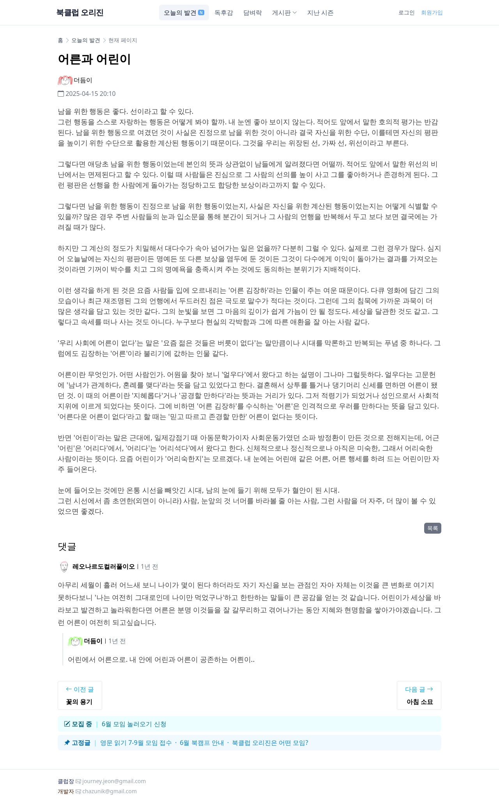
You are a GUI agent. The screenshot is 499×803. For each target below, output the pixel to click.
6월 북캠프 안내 (202, 742)
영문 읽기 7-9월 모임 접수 (136, 742)
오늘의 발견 (184, 12)
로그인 (406, 12)
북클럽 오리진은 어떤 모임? (270, 742)
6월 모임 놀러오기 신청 (134, 724)
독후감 (223, 12)
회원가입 (432, 12)
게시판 (284, 12)
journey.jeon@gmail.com (114, 781)
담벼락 (252, 12)
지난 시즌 (320, 12)
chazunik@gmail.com (109, 791)
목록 (432, 528)
